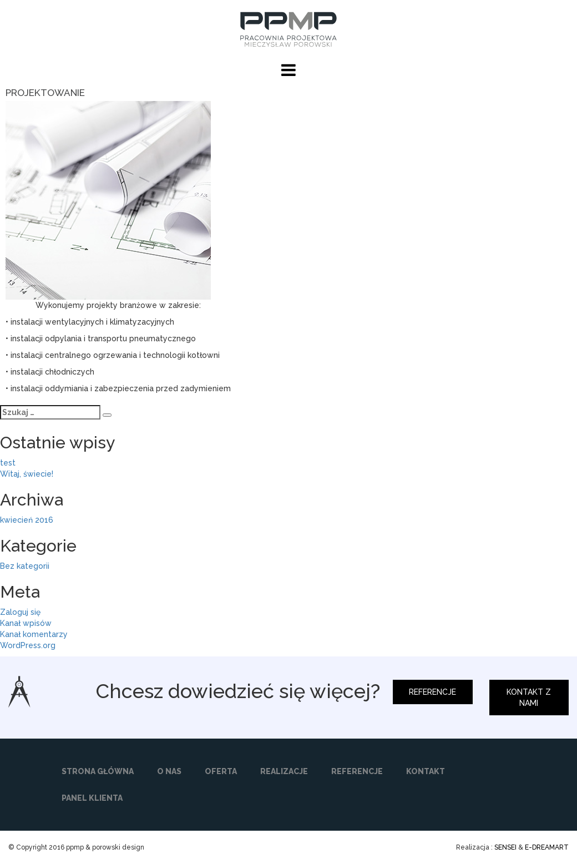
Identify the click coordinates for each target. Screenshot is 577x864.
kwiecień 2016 (26, 520)
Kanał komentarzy (34, 634)
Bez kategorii (24, 566)
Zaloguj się (20, 612)
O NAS (169, 771)
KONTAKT (425, 771)
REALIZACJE (284, 771)
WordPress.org (27, 645)
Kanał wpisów (26, 623)
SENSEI (505, 847)
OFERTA (221, 771)
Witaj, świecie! (26, 473)
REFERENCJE (432, 692)
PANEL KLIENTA (92, 798)
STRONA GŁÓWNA (98, 771)
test (8, 462)
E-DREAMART (547, 847)
